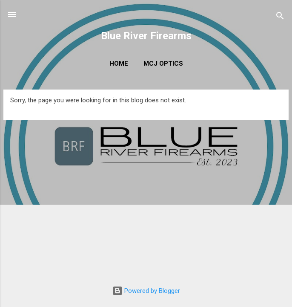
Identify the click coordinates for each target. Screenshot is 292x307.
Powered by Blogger (146, 291)
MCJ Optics (163, 63)
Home (118, 63)
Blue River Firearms (146, 36)
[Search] (280, 17)
